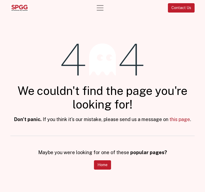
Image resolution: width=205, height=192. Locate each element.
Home (102, 165)
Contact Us (181, 8)
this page (179, 119)
